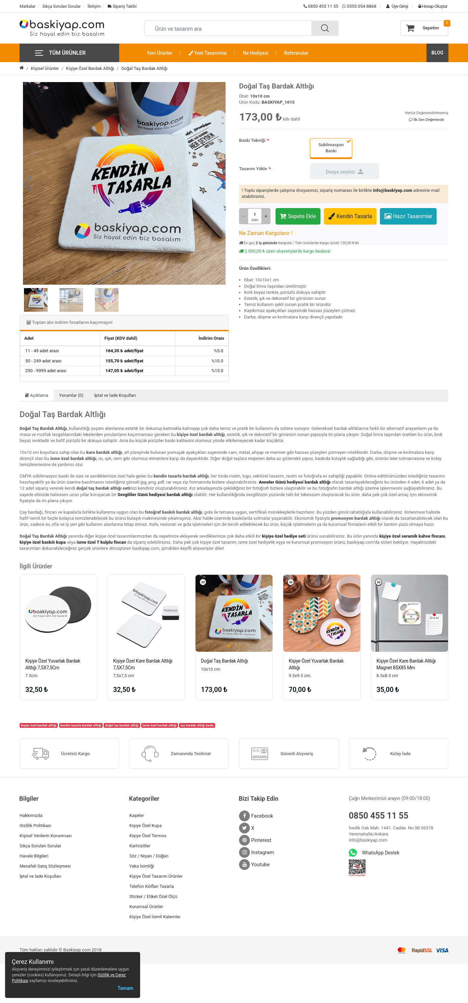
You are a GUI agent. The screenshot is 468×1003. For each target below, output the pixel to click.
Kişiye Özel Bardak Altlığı (90, 68)
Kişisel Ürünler (45, 68)
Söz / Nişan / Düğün (148, 855)
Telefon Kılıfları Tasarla (151, 886)
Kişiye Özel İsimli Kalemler (154, 916)
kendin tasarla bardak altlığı (80, 725)
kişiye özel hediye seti (284, 536)
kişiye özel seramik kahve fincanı (412, 536)
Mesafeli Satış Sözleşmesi (45, 866)
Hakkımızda (31, 815)
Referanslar (296, 53)
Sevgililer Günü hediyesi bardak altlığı (155, 494)
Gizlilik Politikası (35, 825)
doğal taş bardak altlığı (122, 725)
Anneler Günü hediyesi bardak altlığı (295, 482)
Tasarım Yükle (253, 168)
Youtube (254, 864)
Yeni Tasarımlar (207, 53)
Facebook (256, 816)
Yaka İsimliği (141, 866)
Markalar (27, 6)
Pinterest (255, 840)
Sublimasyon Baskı (331, 147)
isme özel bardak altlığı (159, 725)
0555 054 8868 (361, 6)
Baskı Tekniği (252, 140)
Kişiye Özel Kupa (145, 825)
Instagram (256, 852)
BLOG (437, 52)
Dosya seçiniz (344, 172)
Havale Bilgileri (34, 855)
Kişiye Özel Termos (147, 835)
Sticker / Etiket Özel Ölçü (153, 896)
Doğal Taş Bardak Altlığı (144, 68)
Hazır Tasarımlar (408, 216)
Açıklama (36, 395)
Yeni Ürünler (160, 53)
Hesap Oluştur (431, 6)
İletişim (94, 6)
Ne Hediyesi (255, 53)
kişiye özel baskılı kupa (43, 542)
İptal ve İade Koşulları (115, 395)
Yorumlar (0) (71, 395)
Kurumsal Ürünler (146, 906)
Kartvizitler (139, 845)
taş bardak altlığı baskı (197, 725)
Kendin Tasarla (350, 216)
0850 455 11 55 (321, 6)
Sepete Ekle (298, 216)
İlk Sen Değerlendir (426, 120)
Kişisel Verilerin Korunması (46, 835)
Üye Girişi (395, 6)
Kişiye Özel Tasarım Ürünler (155, 876)
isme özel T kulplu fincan (101, 542)
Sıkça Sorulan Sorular (61, 6)
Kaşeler (136, 815)
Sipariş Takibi (122, 6)
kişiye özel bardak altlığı (39, 725)
